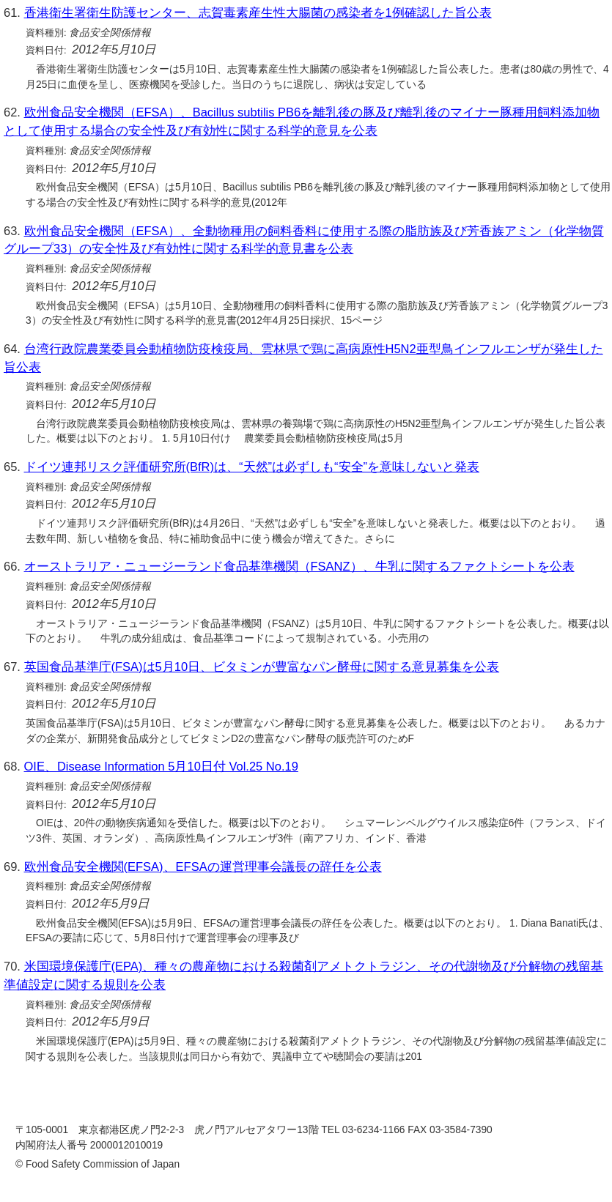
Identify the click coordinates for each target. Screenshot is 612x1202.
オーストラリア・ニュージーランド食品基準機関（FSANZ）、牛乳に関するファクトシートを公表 (299, 566)
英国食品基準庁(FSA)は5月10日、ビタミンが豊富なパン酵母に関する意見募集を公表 (262, 666)
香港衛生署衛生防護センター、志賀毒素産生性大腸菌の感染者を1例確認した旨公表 (258, 12)
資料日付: (46, 50)
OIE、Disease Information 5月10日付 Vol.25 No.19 (161, 766)
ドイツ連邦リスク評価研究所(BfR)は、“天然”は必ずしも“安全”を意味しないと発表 (251, 466)
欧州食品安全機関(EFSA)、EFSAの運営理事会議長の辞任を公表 (203, 866)
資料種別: (46, 32)
